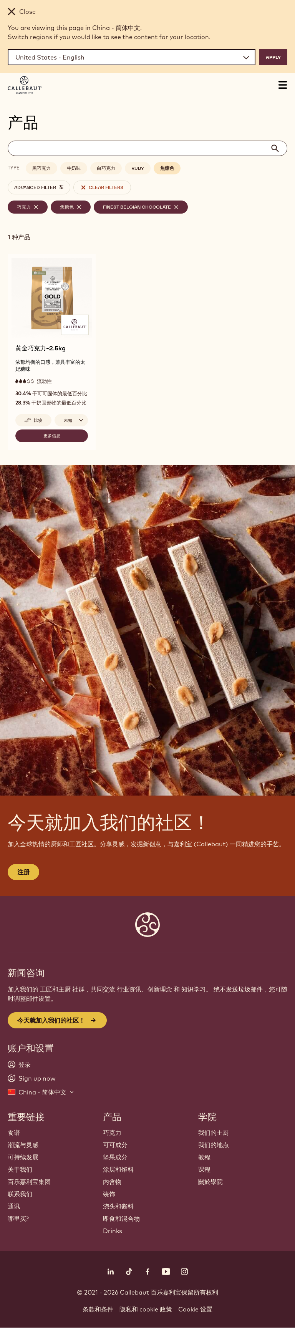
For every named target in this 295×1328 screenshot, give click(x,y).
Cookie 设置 (195, 1309)
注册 (23, 872)
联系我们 (20, 1194)
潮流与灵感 (23, 1145)
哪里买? (18, 1218)
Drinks (112, 1231)
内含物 (112, 1181)
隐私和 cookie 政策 (145, 1309)
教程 (204, 1157)
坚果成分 (115, 1157)
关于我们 (20, 1169)
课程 (204, 1169)
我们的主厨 (213, 1132)
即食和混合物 (121, 1218)
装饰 (109, 1194)
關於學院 (210, 1181)
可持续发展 (23, 1157)
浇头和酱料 (118, 1206)
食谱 (14, 1132)
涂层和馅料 (118, 1169)
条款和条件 (98, 1309)
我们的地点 (213, 1145)
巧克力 (112, 1132)
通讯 (14, 1206)
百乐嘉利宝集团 (29, 1181)
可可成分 (115, 1145)
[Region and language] (131, 57)
